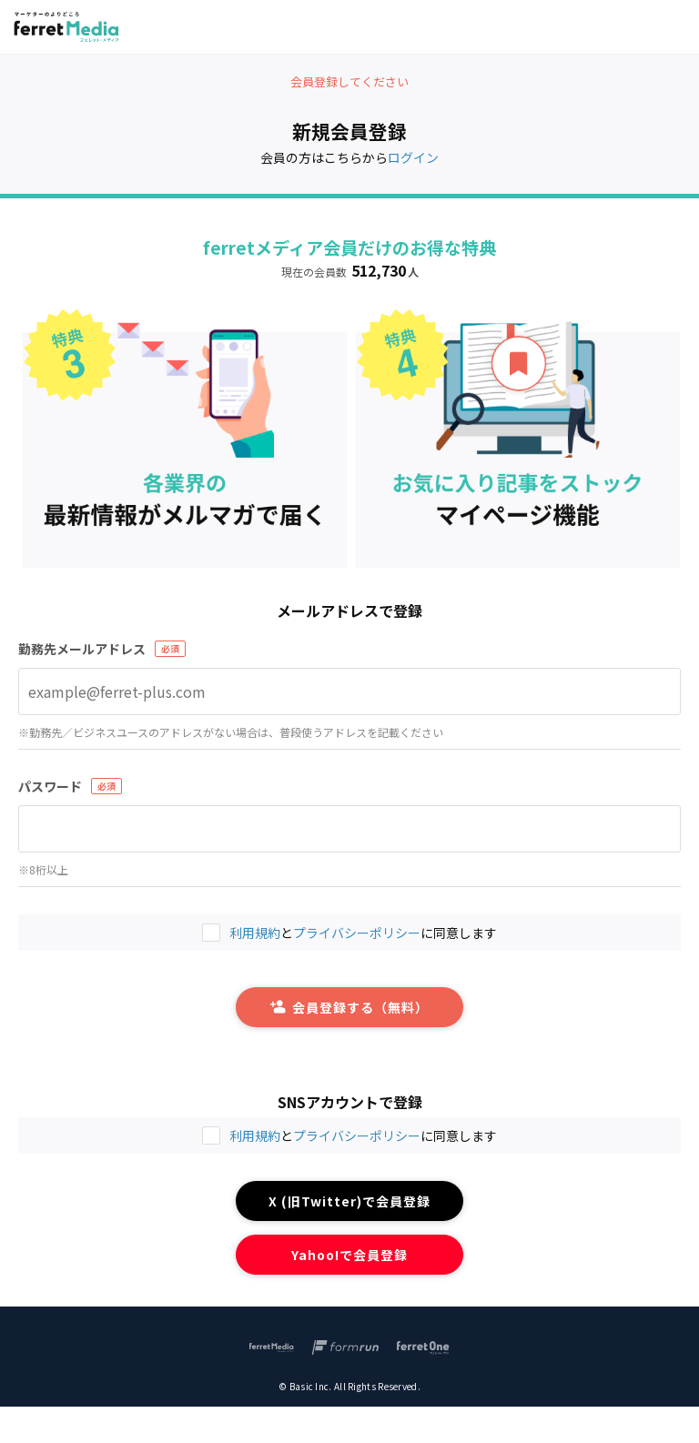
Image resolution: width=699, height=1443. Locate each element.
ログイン (413, 157)
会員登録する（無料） (349, 1007)
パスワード (50, 786)
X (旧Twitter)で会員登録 (349, 1201)
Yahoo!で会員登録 (350, 1255)
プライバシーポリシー (356, 1135)
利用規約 (254, 1135)
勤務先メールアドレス (82, 649)
